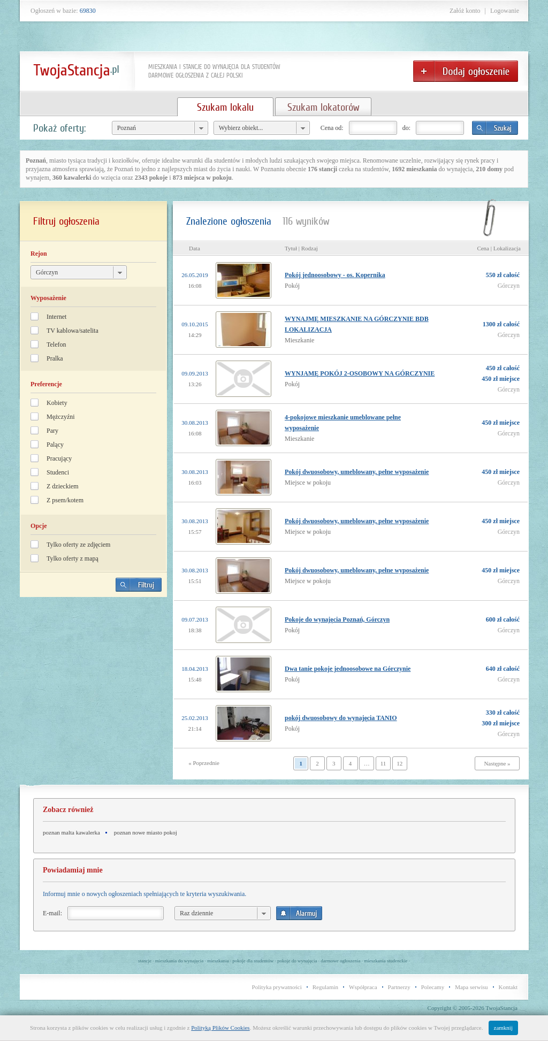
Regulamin (325, 987)
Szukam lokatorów (323, 107)
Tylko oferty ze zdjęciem (78, 544)
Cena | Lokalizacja (499, 248)
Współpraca (363, 987)
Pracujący (59, 458)
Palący (55, 444)
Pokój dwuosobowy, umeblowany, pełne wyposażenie (357, 472)
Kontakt (508, 987)
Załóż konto (465, 10)
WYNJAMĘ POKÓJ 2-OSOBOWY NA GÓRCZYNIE (360, 373)
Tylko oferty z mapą (72, 558)
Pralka (55, 358)
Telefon (56, 344)
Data (194, 248)
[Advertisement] (94, 680)
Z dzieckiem (63, 486)
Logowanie (504, 10)
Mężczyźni (61, 416)
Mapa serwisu (471, 987)
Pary (52, 430)
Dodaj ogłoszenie (465, 71)
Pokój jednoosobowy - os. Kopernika (335, 275)
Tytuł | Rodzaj (301, 248)
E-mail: (52, 913)
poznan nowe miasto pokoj (145, 832)
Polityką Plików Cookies (220, 1027)
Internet (56, 316)
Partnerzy (399, 987)
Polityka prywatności (277, 987)
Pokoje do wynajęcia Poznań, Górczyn (337, 619)
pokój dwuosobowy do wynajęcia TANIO (341, 718)
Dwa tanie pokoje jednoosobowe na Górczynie (347, 668)
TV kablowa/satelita (72, 330)
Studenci (58, 472)
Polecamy (432, 987)
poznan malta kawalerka (71, 832)
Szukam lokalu (225, 107)
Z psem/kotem (65, 500)
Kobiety (57, 403)
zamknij (503, 1027)
